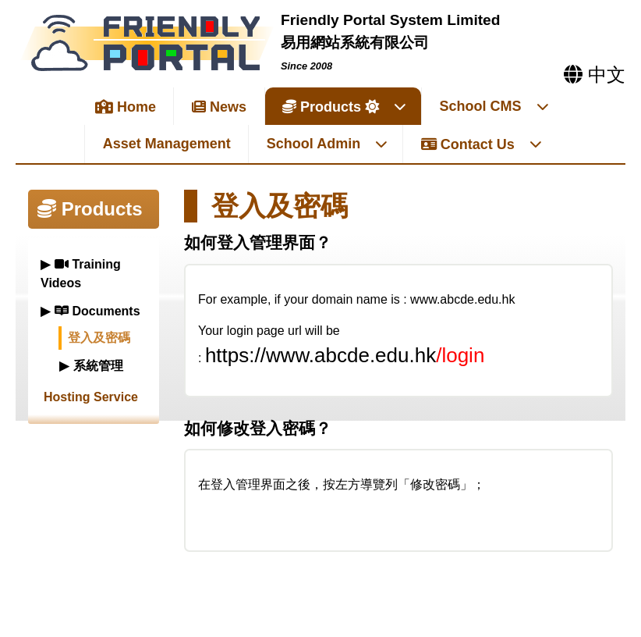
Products (344, 107)
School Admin (327, 143)
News (219, 107)
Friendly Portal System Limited (391, 20)
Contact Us (482, 144)
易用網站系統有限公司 (355, 42)
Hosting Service (91, 397)
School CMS (495, 106)
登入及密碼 (99, 337)
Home (125, 107)
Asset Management (167, 143)
